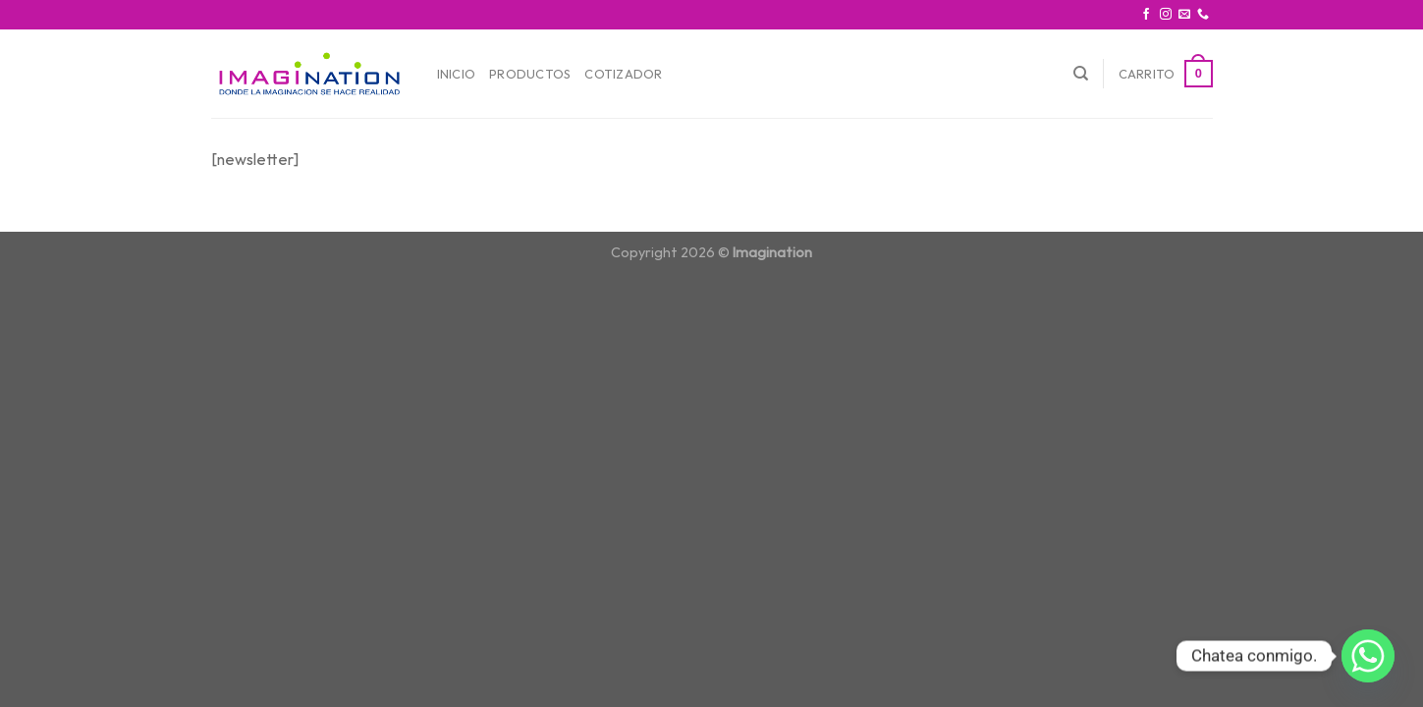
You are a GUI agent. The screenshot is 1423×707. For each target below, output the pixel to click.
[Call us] (1203, 15)
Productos (530, 74)
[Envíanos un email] (1184, 15)
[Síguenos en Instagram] (1166, 15)
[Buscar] (1080, 73)
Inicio (456, 74)
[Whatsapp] (1368, 655)
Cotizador (623, 74)
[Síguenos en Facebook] (1146, 15)
